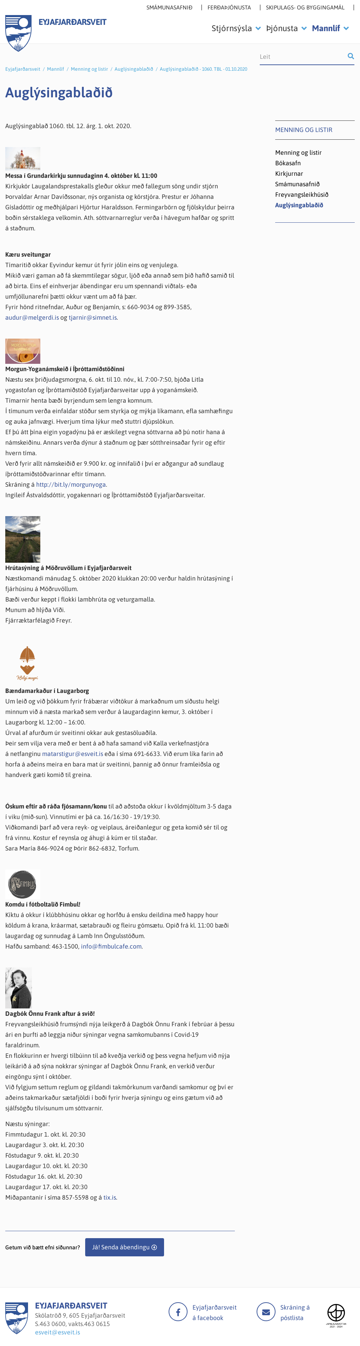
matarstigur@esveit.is (72, 753)
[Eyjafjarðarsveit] (16, 1332)
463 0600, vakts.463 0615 (75, 1323)
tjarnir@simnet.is (93, 317)
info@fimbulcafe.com (111, 946)
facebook (178, 1311)
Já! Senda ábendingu (121, 1247)
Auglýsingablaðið (134, 69)
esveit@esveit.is (57, 1332)
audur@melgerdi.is (32, 317)
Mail (266, 1311)
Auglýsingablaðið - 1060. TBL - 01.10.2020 (203, 69)
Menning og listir (89, 69)
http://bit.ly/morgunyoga (71, 484)
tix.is (109, 1197)
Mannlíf (55, 69)
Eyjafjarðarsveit (22, 69)
